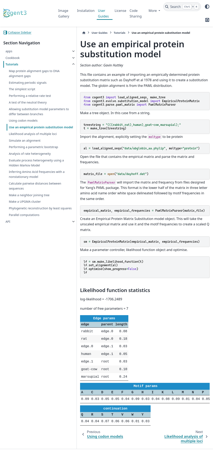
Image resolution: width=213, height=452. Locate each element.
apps (8, 51)
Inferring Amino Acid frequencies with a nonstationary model (23, 212)
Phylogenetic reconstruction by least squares (28, 250)
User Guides (103, 13)
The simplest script (22, 89)
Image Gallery (63, 13)
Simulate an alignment (24, 160)
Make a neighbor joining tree (29, 235)
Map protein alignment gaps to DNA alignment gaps (29, 73)
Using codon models (23, 130)
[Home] (60, 33)
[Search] (182, 6)
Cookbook (12, 58)
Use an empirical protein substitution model (27, 139)
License (120, 10)
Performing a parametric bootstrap (26, 169)
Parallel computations (24, 259)
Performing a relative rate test (27, 98)
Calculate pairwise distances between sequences (28, 225)
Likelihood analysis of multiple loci (24, 151)
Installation (85, 10)
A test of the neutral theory (28, 107)
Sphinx (31, 446)
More (153, 10)
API (7, 266)
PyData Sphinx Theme (181, 442)
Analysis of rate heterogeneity (19, 180)
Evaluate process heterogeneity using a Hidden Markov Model (24, 195)
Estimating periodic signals (27, 83)
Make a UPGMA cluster (25, 241)
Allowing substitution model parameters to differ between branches (29, 119)
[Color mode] (207, 6)
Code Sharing (136, 13)
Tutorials (11, 64)
